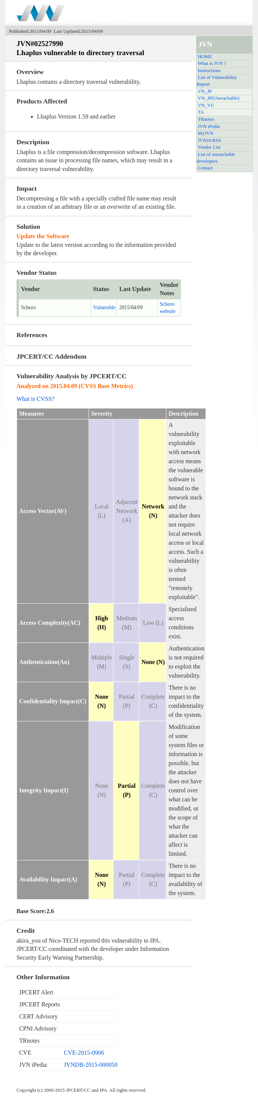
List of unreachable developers (216, 158)
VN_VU (206, 105)
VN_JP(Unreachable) (218, 98)
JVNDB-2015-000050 (90, 1065)
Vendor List (209, 147)
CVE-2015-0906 (84, 1052)
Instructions (209, 70)
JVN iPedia (209, 126)
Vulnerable (104, 307)
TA (201, 112)
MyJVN (205, 133)
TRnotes (206, 119)
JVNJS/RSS (209, 140)
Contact (205, 168)
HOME (205, 56)
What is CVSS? (35, 399)
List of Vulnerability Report (217, 81)
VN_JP (205, 91)
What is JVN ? (212, 63)
